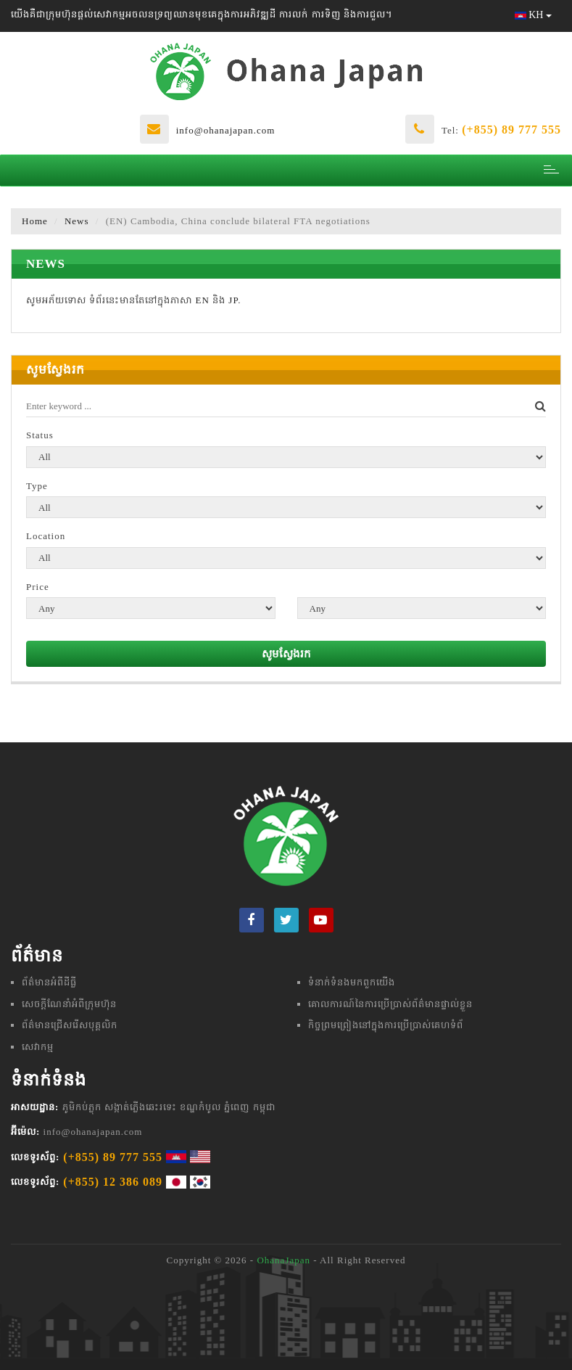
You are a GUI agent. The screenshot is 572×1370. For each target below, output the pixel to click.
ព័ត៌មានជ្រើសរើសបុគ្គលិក (69, 1025)
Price (37, 586)
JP (233, 300)
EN (203, 300)
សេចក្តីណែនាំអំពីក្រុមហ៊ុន (69, 1003)
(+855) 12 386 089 (112, 1182)
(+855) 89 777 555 (511, 129)
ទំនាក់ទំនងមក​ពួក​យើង (351, 982)
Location (45, 535)
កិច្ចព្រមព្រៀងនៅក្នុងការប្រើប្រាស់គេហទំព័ (385, 1025)
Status (40, 435)
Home (35, 221)
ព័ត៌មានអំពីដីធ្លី (49, 982)
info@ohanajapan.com (225, 130)
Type (37, 485)
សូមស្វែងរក (286, 654)
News (77, 221)
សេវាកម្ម (38, 1046)
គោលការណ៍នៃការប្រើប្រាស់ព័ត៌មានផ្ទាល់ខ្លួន (390, 1003)
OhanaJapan (283, 1260)
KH (533, 14)
